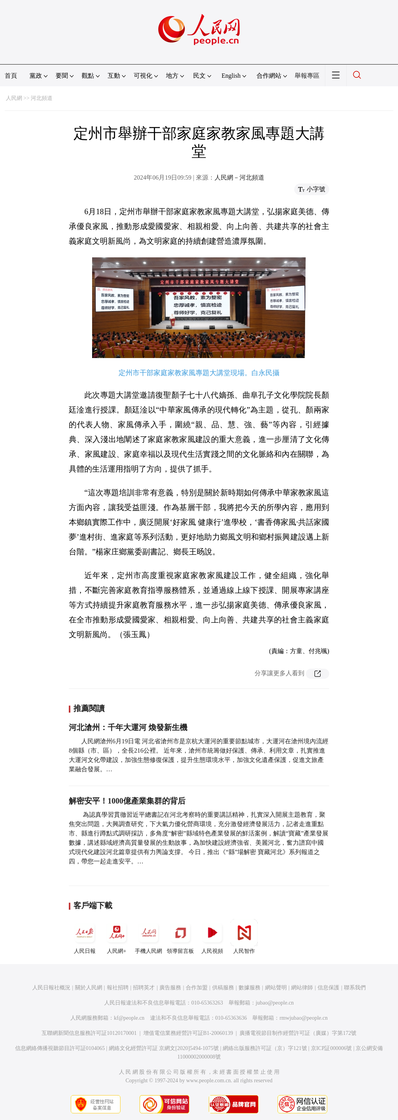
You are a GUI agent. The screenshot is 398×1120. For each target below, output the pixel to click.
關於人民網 (88, 988)
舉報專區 (307, 75)
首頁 (11, 75)
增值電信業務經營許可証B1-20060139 (188, 1033)
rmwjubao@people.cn (303, 1018)
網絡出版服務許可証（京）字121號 (265, 1048)
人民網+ (116, 936)
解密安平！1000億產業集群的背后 (127, 801)
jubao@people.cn (275, 1003)
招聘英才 (144, 988)
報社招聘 (118, 988)
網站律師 (302, 988)
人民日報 (84, 936)
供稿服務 (223, 988)
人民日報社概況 (51, 988)
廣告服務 (170, 988)
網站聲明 (276, 988)
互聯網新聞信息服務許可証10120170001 (89, 1033)
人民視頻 (212, 936)
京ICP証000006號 (331, 1048)
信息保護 (328, 988)
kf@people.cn (129, 1018)
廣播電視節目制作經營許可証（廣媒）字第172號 (297, 1033)
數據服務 (249, 988)
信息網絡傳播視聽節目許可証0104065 (60, 1048)
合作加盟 (197, 988)
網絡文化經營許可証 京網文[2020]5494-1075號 (164, 1048)
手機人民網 (148, 936)
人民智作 (244, 936)
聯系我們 (355, 988)
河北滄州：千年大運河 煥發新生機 (128, 727)
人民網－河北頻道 (239, 177)
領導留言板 (180, 936)
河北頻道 (41, 98)
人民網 (14, 98)
